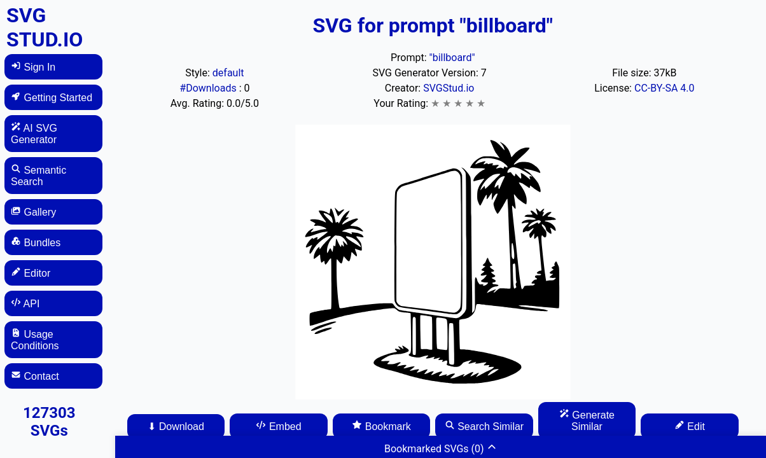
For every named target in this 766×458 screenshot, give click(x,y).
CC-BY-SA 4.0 (664, 88)
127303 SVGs (49, 422)
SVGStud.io (448, 88)
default (228, 73)
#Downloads (209, 88)
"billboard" (452, 58)
